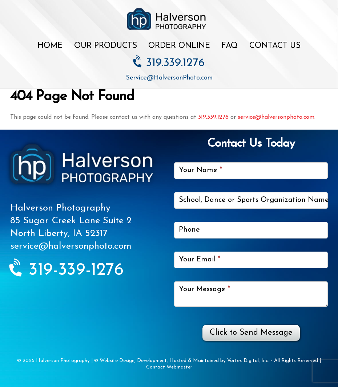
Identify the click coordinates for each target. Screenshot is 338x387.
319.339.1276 (169, 63)
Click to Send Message (251, 333)
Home (50, 46)
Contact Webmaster (169, 367)
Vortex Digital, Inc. (248, 360)
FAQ (229, 46)
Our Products (105, 46)
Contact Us (275, 46)
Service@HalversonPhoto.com (169, 77)
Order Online (179, 46)
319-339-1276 (67, 270)
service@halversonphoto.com (276, 117)
